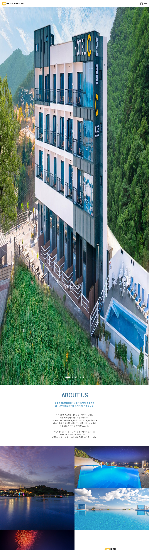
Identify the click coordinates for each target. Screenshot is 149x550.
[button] (68, 377)
